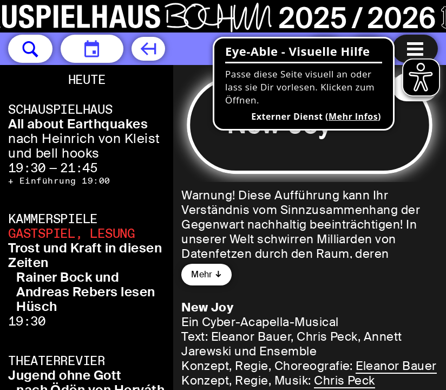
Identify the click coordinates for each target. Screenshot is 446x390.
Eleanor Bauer (396, 366)
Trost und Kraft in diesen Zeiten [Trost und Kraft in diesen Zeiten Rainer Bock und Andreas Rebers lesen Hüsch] (85, 255)
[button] (30, 49)
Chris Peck (344, 380)
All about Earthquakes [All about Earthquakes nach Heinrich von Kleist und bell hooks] (78, 123)
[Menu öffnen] (415, 49)
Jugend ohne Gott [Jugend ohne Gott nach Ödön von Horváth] (65, 375)
